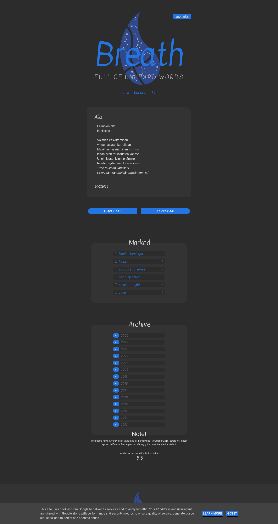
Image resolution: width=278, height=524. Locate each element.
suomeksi (182, 16)
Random (140, 92)
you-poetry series (132, 269)
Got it (232, 513)
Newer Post (165, 211)
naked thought (129, 284)
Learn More (212, 513)
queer (123, 292)
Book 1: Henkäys (131, 254)
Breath (139, 54)
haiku (123, 261)
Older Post (112, 211)
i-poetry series (130, 277)
